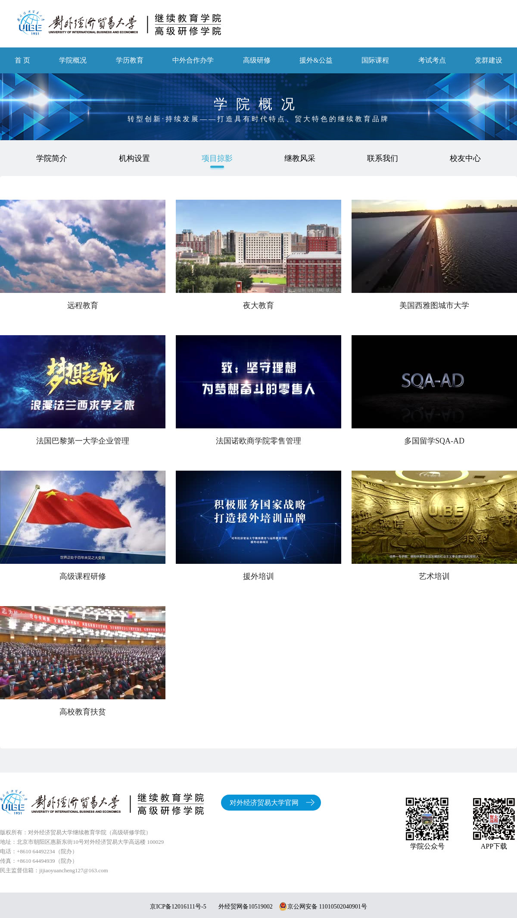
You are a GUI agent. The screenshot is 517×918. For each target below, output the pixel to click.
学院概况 (73, 60)
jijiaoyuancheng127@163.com (73, 870)
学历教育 (129, 60)
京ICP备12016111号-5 (178, 906)
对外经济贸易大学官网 (264, 802)
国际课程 (375, 60)
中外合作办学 (193, 60)
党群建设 (488, 60)
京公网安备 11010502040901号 (323, 906)
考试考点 (432, 60)
